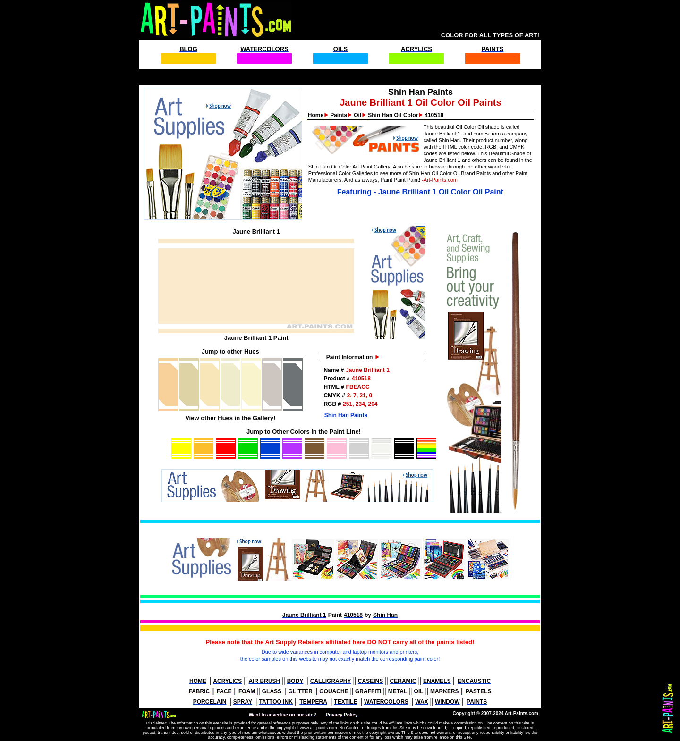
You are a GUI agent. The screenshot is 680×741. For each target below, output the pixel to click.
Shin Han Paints (345, 415)
